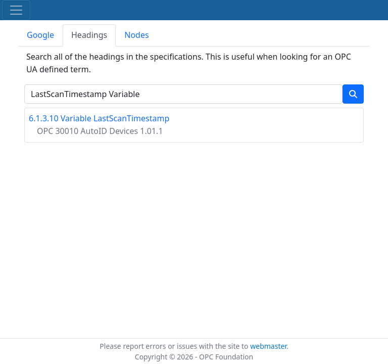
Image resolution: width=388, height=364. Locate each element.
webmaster (268, 346)
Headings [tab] (89, 34)
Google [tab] (40, 34)
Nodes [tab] (136, 34)
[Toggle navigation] (16, 10)
